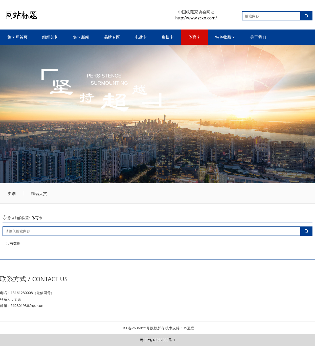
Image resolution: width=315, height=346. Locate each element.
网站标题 (21, 14)
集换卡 (168, 37)
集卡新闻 (81, 37)
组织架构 (50, 37)
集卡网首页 (17, 37)
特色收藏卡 (225, 37)
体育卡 (194, 37)
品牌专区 (112, 37)
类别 (12, 193)
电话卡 (141, 37)
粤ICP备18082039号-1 (157, 339)
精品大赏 (39, 193)
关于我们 (258, 37)
